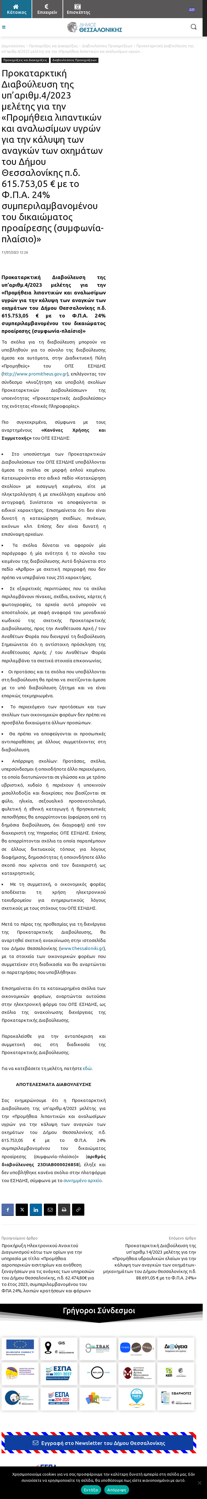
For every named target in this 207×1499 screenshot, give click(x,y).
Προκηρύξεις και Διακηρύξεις (53, 46)
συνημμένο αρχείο (82, 1180)
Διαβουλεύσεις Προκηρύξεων (107, 46)
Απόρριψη (116, 1490)
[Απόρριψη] (199, 1483)
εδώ (87, 1068)
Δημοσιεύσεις (13, 46)
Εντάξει (91, 1490)
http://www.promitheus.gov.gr (35, 373)
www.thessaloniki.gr (81, 948)
